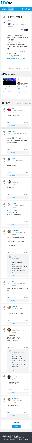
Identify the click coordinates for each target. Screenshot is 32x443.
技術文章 (10, 9)
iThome (28, 436)
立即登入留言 (16, 426)
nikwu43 (14, 376)
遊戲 (9, 20)
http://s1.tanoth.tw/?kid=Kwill (16, 58)
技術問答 (4, 9)
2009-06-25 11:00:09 (21, 24)
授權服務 (15, 438)
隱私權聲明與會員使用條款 (11, 439)
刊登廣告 (10, 438)
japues (14, 181)
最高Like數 (28, 103)
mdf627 (14, 203)
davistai (14, 306)
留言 (10, 69)
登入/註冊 (27, 9)
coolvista (14, 329)
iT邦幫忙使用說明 (23, 439)
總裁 (13, 109)
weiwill (11, 24)
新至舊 (22, 103)
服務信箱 (21, 438)
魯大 (13, 281)
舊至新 (17, 103)
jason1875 (15, 398)
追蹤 (18, 69)
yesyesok (15, 131)
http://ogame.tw (12, 210)
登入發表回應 (12, 125)
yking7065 (15, 230)
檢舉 (26, 69)
